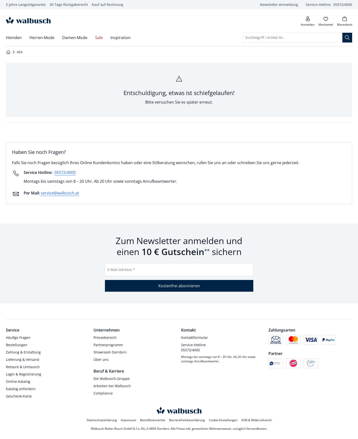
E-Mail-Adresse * (121, 269)
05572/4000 (65, 172)
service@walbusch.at (60, 193)
